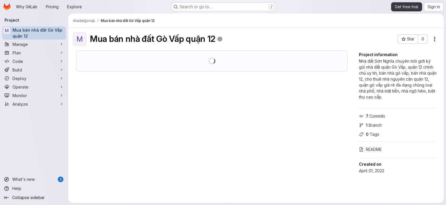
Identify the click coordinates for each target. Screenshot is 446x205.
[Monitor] (34, 95)
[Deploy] (34, 78)
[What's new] (34, 179)
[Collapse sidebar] (34, 198)
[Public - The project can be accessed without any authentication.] (220, 39)
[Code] (34, 61)
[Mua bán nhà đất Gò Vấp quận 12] (34, 33)
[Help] (34, 188)
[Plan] (34, 53)
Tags (369, 134)
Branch (370, 125)
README (370, 149)
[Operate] (34, 87)
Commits (372, 116)
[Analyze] (34, 104)
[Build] (34, 70)
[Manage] (34, 44)
